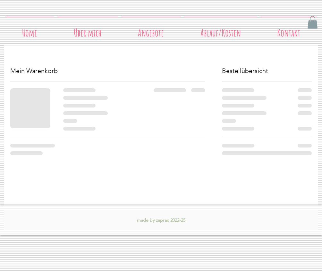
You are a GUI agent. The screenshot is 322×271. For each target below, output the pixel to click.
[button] (312, 22)
